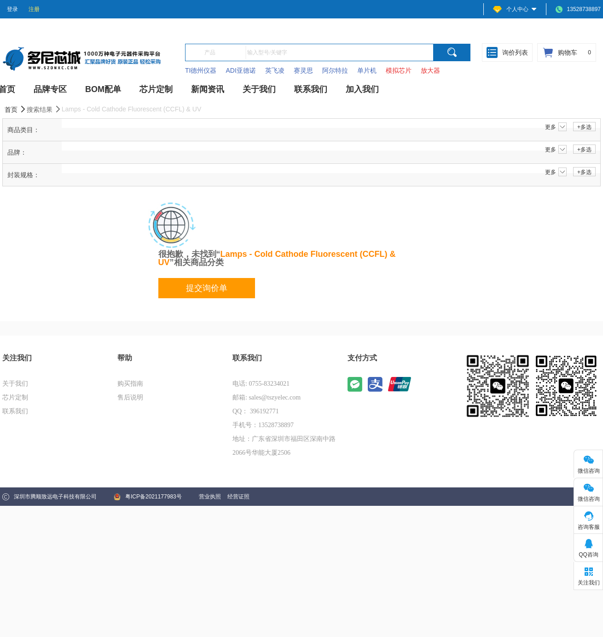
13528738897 (578, 9)
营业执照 (210, 496)
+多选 (584, 127)
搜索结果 (44, 109)
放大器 (430, 70)
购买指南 (130, 383)
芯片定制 (15, 397)
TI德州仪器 (200, 70)
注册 (34, 9)
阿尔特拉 (335, 70)
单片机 (367, 70)
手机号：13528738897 (263, 425)
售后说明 (130, 397)
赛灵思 (303, 70)
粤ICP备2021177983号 (148, 496)
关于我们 (15, 383)
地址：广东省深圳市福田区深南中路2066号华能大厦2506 (284, 445)
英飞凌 (274, 70)
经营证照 (238, 496)
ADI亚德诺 (240, 70)
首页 (16, 109)
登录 (12, 9)
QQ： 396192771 (255, 411)
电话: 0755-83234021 (261, 383)
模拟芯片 (399, 70)
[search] (452, 52)
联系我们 (15, 411)
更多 (556, 127)
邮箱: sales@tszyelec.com (266, 397)
